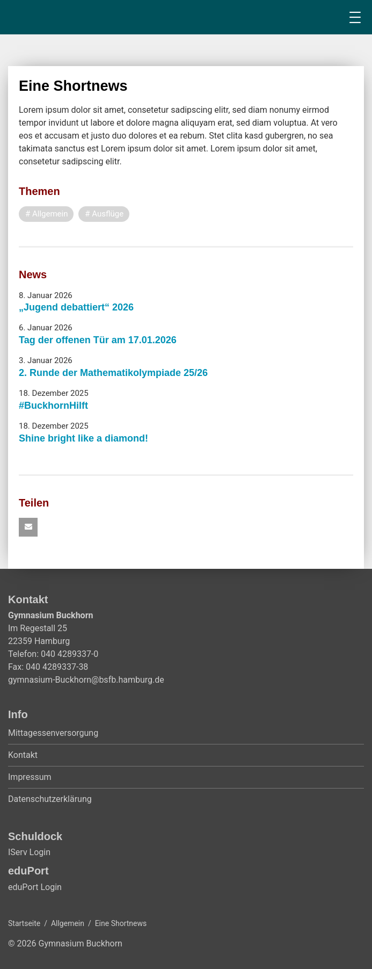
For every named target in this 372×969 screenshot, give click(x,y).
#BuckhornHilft (53, 405)
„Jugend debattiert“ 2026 (76, 307)
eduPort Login (35, 887)
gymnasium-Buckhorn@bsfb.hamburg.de (86, 680)
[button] (28, 527)
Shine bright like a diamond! (83, 438)
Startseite (24, 923)
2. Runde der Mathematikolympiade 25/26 (113, 372)
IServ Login (29, 852)
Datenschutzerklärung (50, 799)
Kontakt (23, 755)
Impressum (30, 777)
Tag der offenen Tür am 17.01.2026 (98, 340)
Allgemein (67, 923)
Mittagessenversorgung (53, 733)
